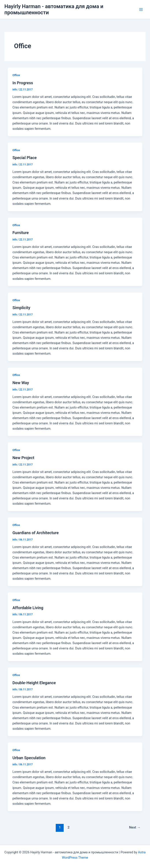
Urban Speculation (28, 757)
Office (16, 75)
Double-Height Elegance (34, 682)
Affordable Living (27, 607)
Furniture (20, 232)
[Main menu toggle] (141, 9)
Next (135, 827)
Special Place (24, 157)
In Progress (22, 83)
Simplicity (21, 307)
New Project (23, 457)
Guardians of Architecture (35, 532)
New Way (20, 382)
